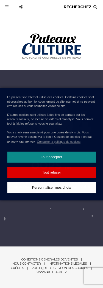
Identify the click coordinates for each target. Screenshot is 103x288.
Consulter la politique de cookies (58, 141)
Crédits (17, 268)
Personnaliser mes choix (51, 187)
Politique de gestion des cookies (60, 268)
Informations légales (68, 263)
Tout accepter (51, 157)
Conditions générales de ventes (49, 259)
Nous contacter (26, 263)
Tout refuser (51, 172)
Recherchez (81, 6)
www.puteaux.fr (52, 272)
